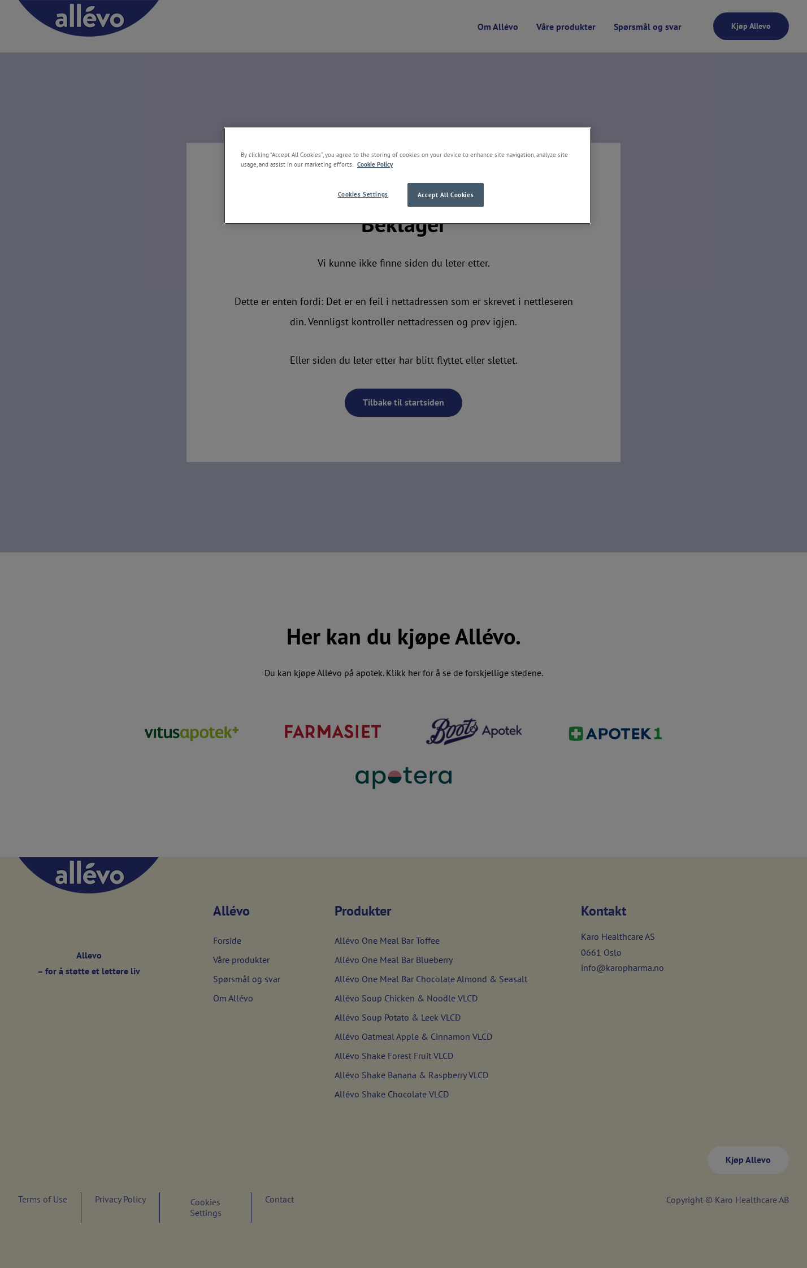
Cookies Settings (363, 194)
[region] (407, 175)
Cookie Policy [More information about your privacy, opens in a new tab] (375, 164)
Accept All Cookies (446, 194)
